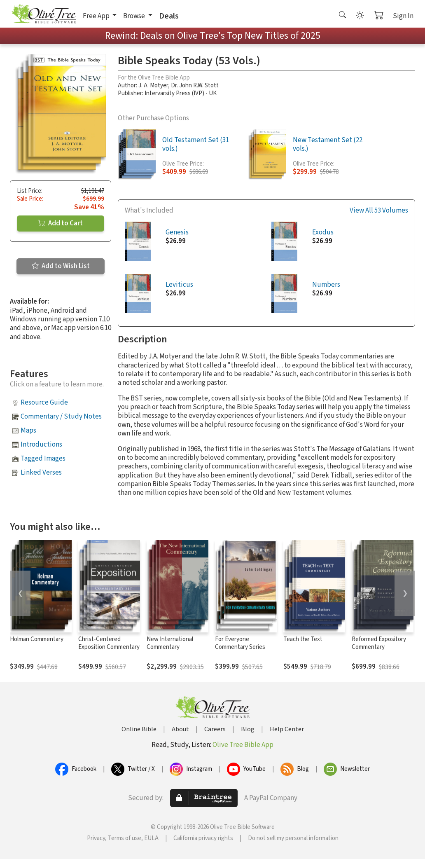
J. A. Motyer (153, 85)
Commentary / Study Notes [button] (61, 416)
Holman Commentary (36, 639)
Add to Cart (60, 223)
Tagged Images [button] (43, 458)
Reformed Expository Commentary (379, 643)
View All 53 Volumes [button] (379, 210)
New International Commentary (170, 643)
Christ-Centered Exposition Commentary (109, 643)
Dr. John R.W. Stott (195, 85)
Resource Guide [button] (44, 402)
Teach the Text (302, 639)
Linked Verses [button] (41, 472)
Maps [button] (28, 430)
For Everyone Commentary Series (240, 643)
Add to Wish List (61, 266)
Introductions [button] (41, 444)
